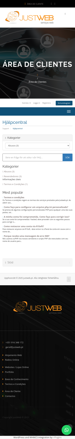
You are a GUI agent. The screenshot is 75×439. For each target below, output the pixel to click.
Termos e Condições (15, 384)
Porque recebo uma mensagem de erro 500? (26, 236)
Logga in (36, 103)
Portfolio (9, 371)
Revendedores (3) (12, 176)
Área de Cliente (34, 4)
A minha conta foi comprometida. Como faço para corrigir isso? (36, 216)
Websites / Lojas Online (17, 367)
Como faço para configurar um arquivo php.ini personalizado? (35, 207)
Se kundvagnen (64, 103)
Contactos (10, 396)
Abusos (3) (8, 171)
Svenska (26, 103)
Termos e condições (13, 197)
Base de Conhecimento (17, 379)
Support (6, 128)
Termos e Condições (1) (15, 184)
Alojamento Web (13, 355)
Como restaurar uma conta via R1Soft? (23, 226)
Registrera (46, 103)
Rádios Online (12, 359)
